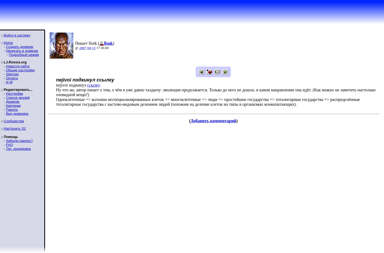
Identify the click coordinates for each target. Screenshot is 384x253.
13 (93, 48)
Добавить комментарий (213, 121)
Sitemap (12, 74)
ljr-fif (9, 82)
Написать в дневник (22, 51)
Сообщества (14, 121)
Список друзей (17, 98)
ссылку (93, 85)
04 (89, 48)
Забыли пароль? (19, 141)
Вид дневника (17, 114)
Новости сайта (17, 66)
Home (8, 43)
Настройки (14, 94)
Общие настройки (20, 70)
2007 (82, 48)
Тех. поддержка (18, 149)
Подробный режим (24, 55)
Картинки (13, 106)
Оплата (12, 78)
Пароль (12, 110)
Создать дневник (19, 47)
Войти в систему (17, 35)
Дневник (12, 102)
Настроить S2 (15, 128)
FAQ (9, 145)
